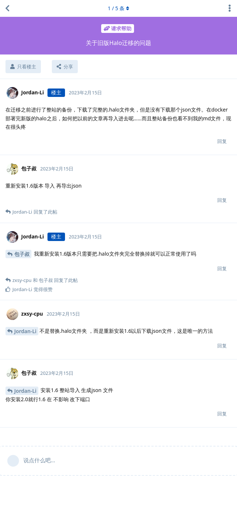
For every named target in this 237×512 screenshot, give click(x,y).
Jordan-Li (25, 331)
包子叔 (22, 254)
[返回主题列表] (7, 8)
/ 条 (118, 8)
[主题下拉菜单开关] (229, 8)
